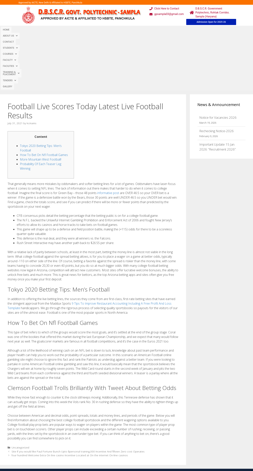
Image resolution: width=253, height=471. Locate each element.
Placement (112, 451)
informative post (108, 136)
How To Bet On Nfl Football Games (44, 98)
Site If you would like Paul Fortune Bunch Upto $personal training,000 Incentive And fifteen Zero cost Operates (78, 394)
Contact (37, 29)
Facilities (108, 29)
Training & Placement (134, 29)
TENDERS (159, 29)
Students (54, 29)
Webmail (111, 429)
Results (110, 444)
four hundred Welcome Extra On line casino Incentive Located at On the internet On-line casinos (70, 398)
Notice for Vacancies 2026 (217, 60)
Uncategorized (20, 390)
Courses (72, 29)
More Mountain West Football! (40, 103)
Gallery (174, 29)
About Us (20, 29)
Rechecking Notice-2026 (216, 74)
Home (6, 29)
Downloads (83, 444)
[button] (20, 30)
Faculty (90, 29)
